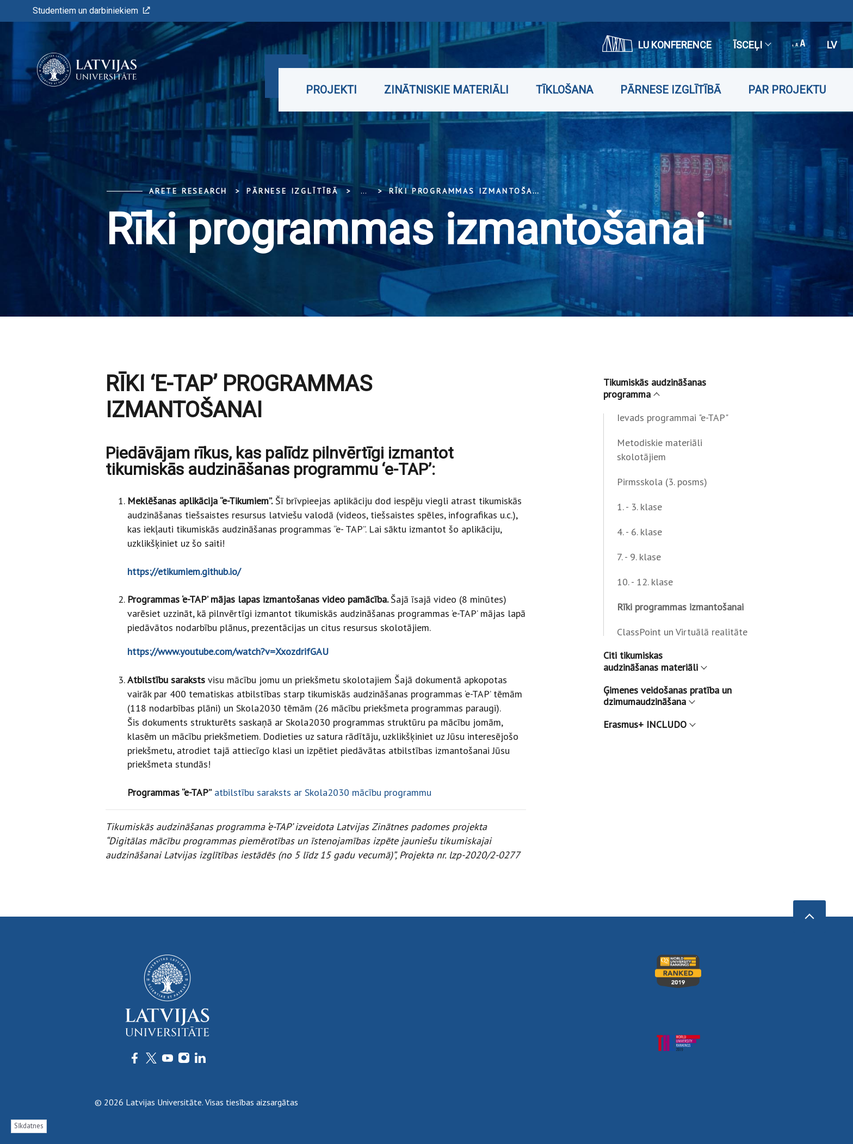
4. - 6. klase (639, 531)
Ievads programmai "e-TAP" (672, 417)
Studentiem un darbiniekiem (91, 10)
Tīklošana (564, 89)
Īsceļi (751, 45)
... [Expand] (364, 191)
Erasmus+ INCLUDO (649, 724)
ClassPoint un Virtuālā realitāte (682, 632)
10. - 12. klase (645, 582)
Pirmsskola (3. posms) (662, 481)
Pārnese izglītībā (670, 89)
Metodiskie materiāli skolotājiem (659, 449)
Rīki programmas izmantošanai (468, 191)
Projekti (331, 89)
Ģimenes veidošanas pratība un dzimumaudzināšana (667, 696)
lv (832, 45)
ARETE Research (188, 191)
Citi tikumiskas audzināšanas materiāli (654, 661)
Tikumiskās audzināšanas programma (654, 388)
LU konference (657, 43)
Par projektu (787, 89)
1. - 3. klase (639, 506)
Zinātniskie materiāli (446, 89)
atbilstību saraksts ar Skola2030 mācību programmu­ (322, 792)
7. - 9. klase (639, 557)
